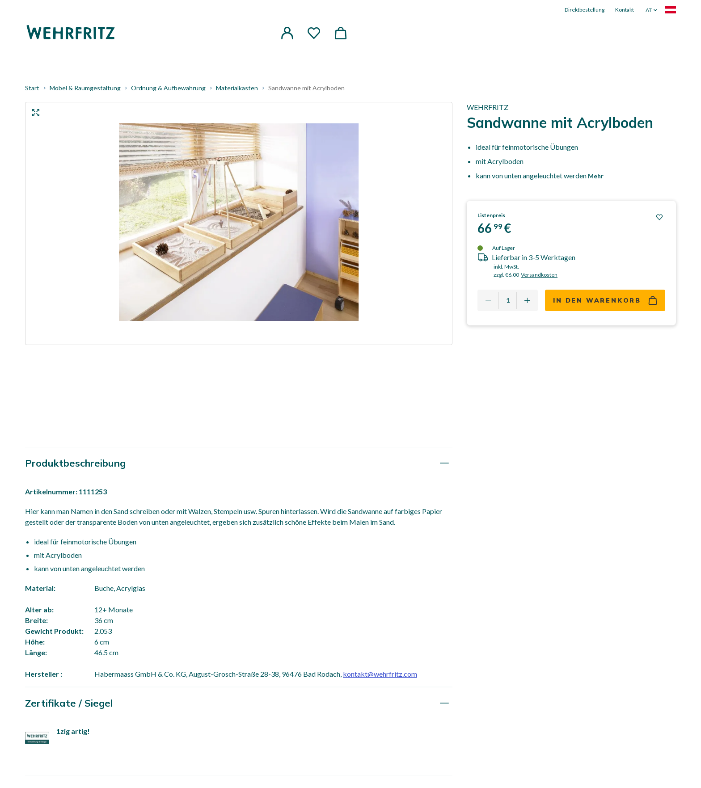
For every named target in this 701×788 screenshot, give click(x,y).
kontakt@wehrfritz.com (380, 674)
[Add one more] (527, 300)
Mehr (596, 176)
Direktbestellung (584, 9)
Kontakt (624, 9)
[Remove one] (488, 300)
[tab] (238, 463)
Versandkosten (539, 274)
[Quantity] (507, 300)
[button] (287, 33)
